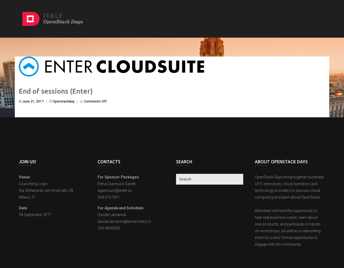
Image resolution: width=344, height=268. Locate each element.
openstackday (63, 101)
